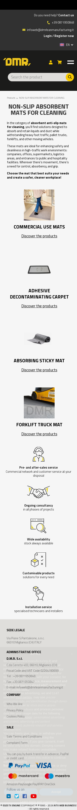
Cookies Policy (16, 716)
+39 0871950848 (63, 22)
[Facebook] (25, 796)
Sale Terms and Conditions (24, 736)
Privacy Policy (15, 710)
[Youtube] (34, 796)
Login (48, 36)
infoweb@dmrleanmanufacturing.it (48, 29)
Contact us (66, 15)
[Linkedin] (9, 796)
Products (11, 97)
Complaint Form (17, 742)
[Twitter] (17, 796)
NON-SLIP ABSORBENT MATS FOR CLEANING (41, 97)
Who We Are (15, 704)
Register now (64, 36)
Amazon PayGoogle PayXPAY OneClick (38, 773)
